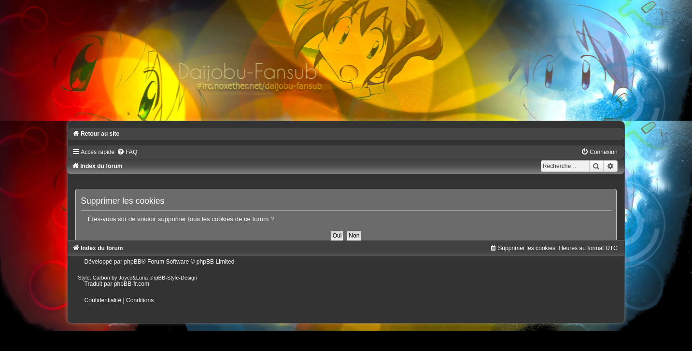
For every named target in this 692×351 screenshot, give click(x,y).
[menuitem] (127, 152)
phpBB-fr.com (131, 284)
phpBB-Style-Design (173, 278)
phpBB (132, 261)
